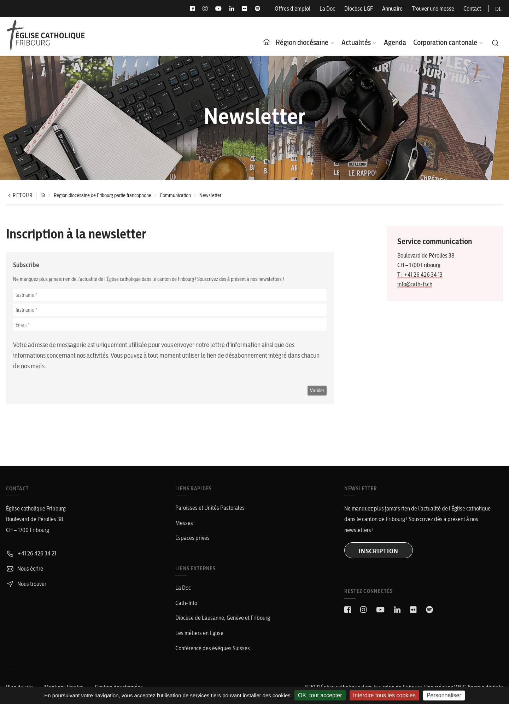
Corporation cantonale (445, 42)
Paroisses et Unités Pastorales (210, 507)
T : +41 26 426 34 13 (420, 274)
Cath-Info (186, 602)
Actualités (356, 42)
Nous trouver (26, 583)
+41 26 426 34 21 (31, 553)
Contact (472, 8)
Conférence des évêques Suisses (212, 648)
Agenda (395, 42)
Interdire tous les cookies (384, 695)
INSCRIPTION (378, 551)
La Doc (327, 8)
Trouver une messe (433, 8)
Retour (19, 195)
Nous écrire (24, 568)
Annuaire (392, 8)
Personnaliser (444, 695)
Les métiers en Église (199, 632)
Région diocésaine (302, 42)
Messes (184, 522)
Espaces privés (192, 537)
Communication (175, 195)
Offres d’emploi (292, 8)
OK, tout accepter (320, 695)
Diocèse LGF (358, 8)
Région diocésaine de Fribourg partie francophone (102, 195)
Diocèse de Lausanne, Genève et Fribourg (222, 617)
